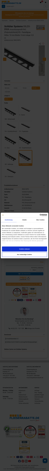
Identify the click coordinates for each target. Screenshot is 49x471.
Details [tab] (24, 219)
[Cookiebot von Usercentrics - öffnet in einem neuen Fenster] (39, 215)
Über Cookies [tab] (40, 219)
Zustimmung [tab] (8, 219)
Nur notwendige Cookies (24, 254)
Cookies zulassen (24, 249)
